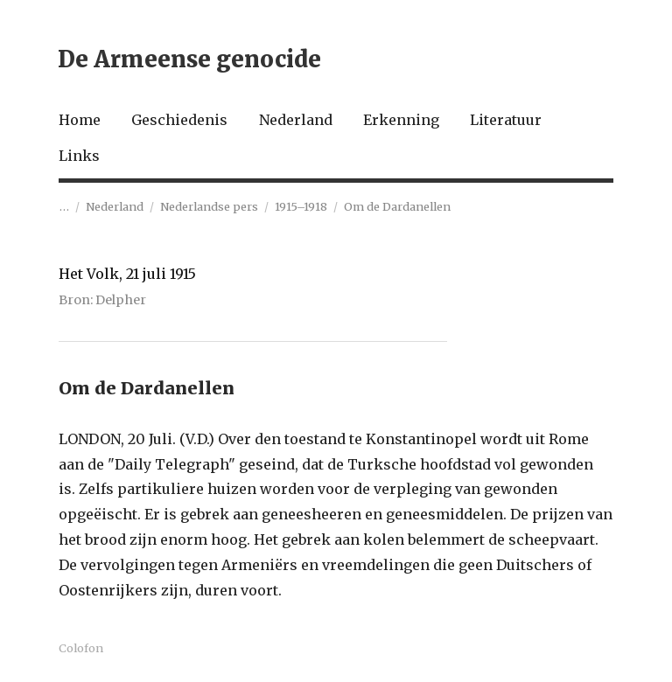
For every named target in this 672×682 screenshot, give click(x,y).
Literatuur (506, 120)
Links (79, 155)
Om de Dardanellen (397, 206)
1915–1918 (301, 206)
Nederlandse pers (209, 206)
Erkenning (401, 120)
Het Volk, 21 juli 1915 (127, 273)
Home (80, 120)
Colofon (81, 648)
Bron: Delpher (102, 300)
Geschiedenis (179, 120)
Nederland (295, 120)
